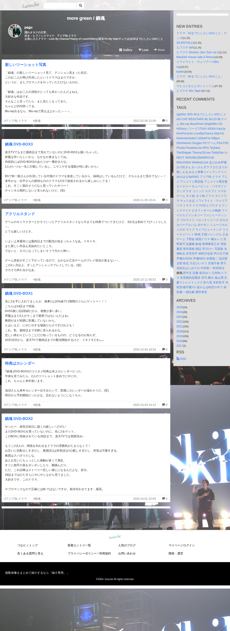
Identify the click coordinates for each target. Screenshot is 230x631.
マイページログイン (182, 545)
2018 (180, 341)
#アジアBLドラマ (15, 120)
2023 (180, 316)
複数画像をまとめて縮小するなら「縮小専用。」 (37, 572)
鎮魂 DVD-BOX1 (19, 293)
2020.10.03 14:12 (144, 404)
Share (159, 49)
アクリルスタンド (20, 214)
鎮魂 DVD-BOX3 (19, 144)
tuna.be (114, 537)
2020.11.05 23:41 (144, 200)
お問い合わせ (127, 553)
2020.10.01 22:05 (144, 498)
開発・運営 (176, 553)
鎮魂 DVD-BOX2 (19, 419)
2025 (180, 307)
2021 (180, 326)
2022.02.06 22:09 (144, 120)
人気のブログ (127, 545)
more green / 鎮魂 (86, 18)
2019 (180, 336)
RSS (181, 358)
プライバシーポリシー (82, 553)
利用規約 (105, 553)
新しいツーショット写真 (25, 65)
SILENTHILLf (185, 42)
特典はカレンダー (20, 363)
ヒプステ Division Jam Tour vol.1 (198, 52)
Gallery (125, 50)
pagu (28, 27)
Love (143, 50)
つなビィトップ (27, 545)
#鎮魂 (37, 120)
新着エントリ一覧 (79, 545)
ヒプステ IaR (185, 47)
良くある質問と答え (30, 553)
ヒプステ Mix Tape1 (189, 90)
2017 (180, 345)
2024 (180, 312)
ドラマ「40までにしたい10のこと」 (200, 76)
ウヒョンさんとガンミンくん (195, 86)
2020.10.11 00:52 (144, 279)
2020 (180, 331)
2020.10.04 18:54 (144, 349)
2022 (180, 321)
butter (180, 71)
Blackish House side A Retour (196, 57)
